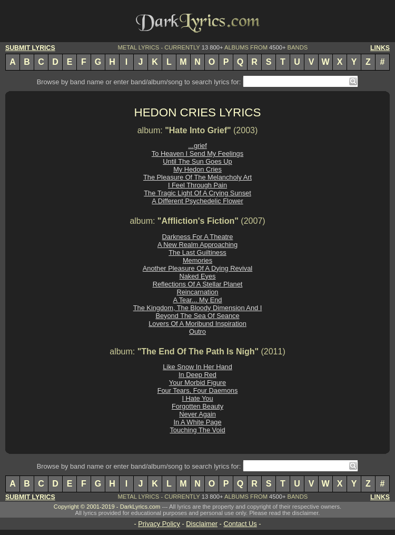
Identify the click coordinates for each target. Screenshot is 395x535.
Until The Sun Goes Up (197, 161)
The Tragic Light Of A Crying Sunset (197, 193)
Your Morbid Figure (197, 383)
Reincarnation (198, 292)
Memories (197, 260)
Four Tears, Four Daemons (197, 390)
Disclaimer (202, 524)
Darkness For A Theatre (197, 237)
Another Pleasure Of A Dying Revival (197, 268)
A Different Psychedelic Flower (197, 201)
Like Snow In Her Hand (197, 367)
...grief (197, 146)
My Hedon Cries (197, 169)
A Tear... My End (197, 300)
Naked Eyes (198, 276)
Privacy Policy (159, 524)
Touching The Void (197, 430)
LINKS (380, 48)
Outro (197, 331)
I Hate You (197, 398)
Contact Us (239, 524)
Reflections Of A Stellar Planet (198, 284)
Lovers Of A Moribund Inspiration (197, 324)
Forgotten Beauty (197, 406)
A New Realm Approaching (197, 245)
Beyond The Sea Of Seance (197, 316)
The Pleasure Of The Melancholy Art (197, 177)
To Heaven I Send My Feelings (197, 153)
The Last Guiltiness (197, 252)
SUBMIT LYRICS (30, 48)
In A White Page (197, 422)
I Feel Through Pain (197, 185)
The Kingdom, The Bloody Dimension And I (197, 308)
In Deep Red (197, 375)
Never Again (197, 414)
